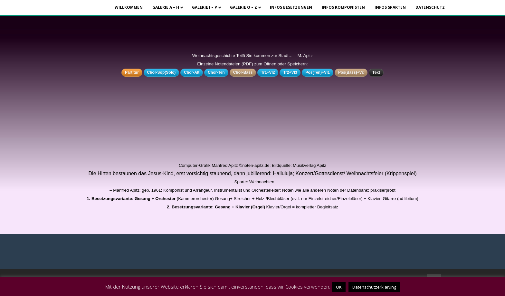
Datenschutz (430, 7)
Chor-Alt (191, 72)
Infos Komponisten (343, 7)
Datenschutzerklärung (374, 287)
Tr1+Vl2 (268, 72)
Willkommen (129, 7)
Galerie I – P (204, 7)
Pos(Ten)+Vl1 (317, 72)
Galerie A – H (165, 7)
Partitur (132, 72)
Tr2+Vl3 (290, 72)
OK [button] (339, 287)
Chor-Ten (216, 72)
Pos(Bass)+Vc (351, 72)
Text (376, 72)
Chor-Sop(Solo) (161, 72)
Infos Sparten (390, 7)
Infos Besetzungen (291, 7)
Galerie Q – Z (243, 7)
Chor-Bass (243, 72)
